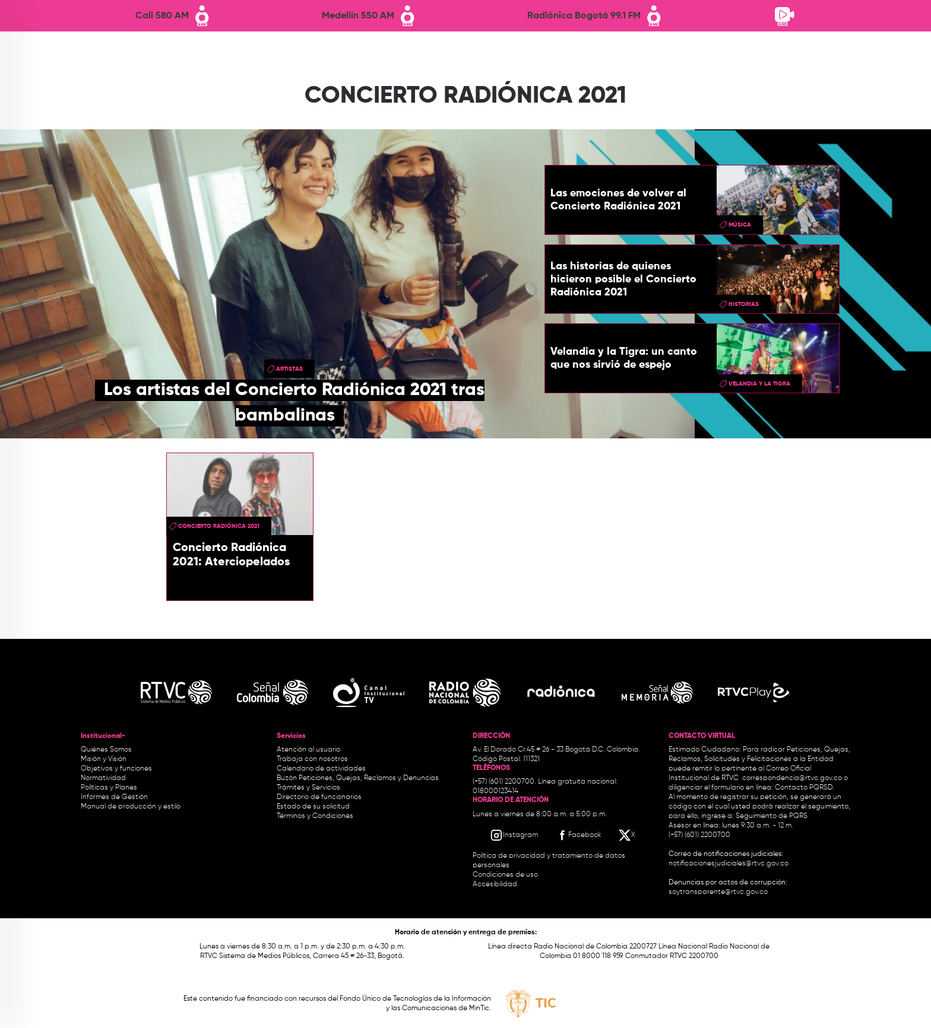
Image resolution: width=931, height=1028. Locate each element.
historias (744, 304)
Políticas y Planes (109, 787)
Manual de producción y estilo (130, 806)
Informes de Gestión (114, 797)
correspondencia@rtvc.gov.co (792, 778)
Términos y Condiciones (315, 816)
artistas (289, 369)
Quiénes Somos (106, 749)
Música (740, 225)
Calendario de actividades (321, 768)
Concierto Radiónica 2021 (218, 526)
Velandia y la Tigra (759, 384)
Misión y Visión (103, 759)
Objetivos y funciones (116, 768)
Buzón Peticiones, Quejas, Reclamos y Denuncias (358, 778)
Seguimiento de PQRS (772, 816)
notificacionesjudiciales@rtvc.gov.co (728, 863)
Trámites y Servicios (308, 787)
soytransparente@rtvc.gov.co (718, 892)
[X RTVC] (627, 835)
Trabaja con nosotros (312, 759)
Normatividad (103, 778)
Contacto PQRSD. (804, 787)
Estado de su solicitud (313, 806)
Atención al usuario (308, 749)
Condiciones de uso (505, 875)
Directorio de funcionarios (319, 797)
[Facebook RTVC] (578, 835)
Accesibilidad (496, 884)
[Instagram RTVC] (514, 835)
